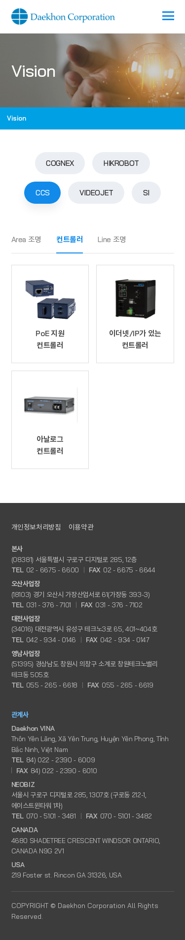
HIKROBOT (121, 163)
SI (146, 192)
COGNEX (60, 163)
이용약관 (81, 527)
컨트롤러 (69, 239)
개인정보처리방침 (36, 527)
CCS (43, 192)
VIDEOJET (96, 192)
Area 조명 (26, 239)
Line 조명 (112, 239)
